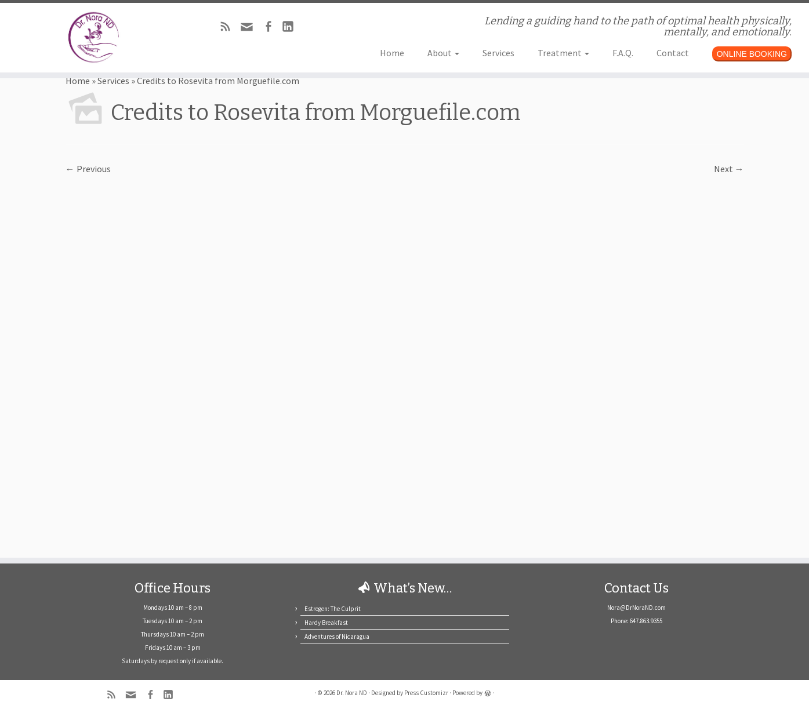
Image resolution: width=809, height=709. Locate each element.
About (443, 53)
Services (498, 53)
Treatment (563, 53)
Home (392, 53)
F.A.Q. (622, 53)
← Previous (88, 168)
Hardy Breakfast (326, 623)
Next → (729, 168)
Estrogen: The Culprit (332, 609)
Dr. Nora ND (351, 693)
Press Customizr (426, 693)
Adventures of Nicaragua (336, 636)
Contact (672, 53)
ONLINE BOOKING (752, 54)
